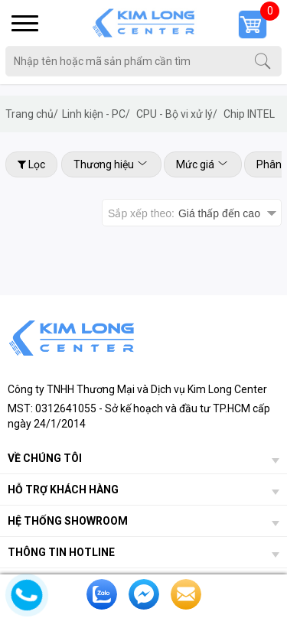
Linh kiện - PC (96, 114)
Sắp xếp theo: (184, 213)
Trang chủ (31, 114)
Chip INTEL (249, 114)
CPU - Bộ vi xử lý (176, 114)
